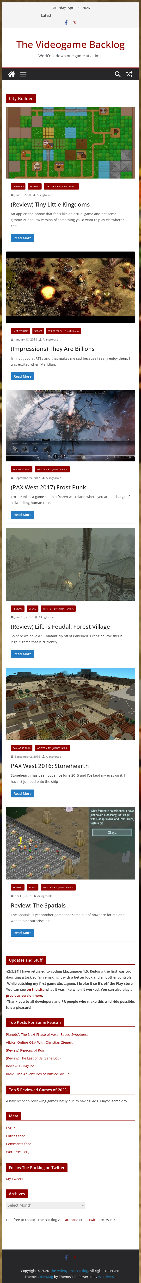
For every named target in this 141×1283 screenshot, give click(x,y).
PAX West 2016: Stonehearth (50, 766)
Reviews (35, 186)
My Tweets (14, 1179)
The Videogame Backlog (70, 44)
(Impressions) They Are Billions (53, 349)
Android (18, 186)
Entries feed (15, 1136)
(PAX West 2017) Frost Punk (48, 487)
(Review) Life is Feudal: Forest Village (60, 626)
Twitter (94, 1219)
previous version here (24, 995)
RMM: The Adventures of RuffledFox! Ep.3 (39, 1074)
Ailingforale (44, 195)
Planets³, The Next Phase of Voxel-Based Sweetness (47, 1034)
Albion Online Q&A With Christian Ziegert (39, 1042)
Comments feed (18, 1144)
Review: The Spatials (38, 905)
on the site (35, 989)
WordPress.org (18, 1151)
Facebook (70, 1219)
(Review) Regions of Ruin (25, 1050)
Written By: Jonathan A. (61, 186)
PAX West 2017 (22, 469)
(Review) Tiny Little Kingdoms (50, 204)
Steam (38, 331)
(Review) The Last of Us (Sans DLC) (33, 1058)
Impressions (20, 331)
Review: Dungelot (20, 1066)
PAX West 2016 (22, 748)
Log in (11, 1128)
